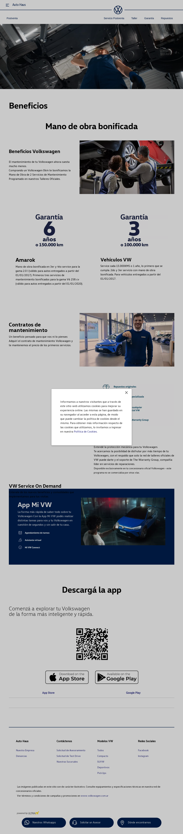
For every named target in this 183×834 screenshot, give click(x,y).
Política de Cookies (85, 431)
